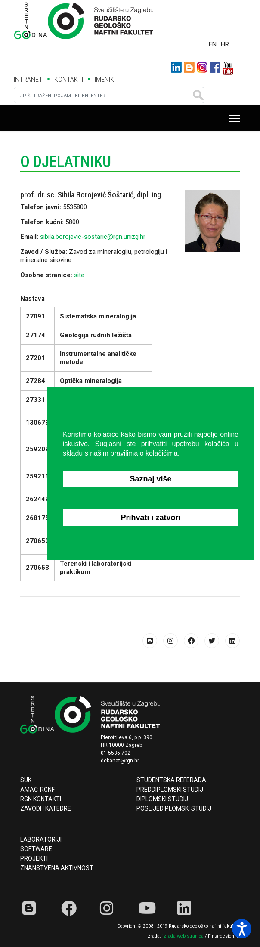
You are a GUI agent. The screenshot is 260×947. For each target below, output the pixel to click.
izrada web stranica (183, 936)
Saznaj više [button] (150, 479)
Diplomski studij (162, 799)
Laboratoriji (41, 839)
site (79, 275)
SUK (25, 780)
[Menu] (234, 118)
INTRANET (28, 79)
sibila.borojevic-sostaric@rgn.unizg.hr (92, 237)
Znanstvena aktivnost (56, 867)
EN (213, 44)
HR (225, 44)
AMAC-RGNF (37, 789)
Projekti (34, 858)
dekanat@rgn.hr (120, 761)
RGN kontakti (40, 799)
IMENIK (104, 79)
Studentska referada (171, 780)
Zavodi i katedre (45, 808)
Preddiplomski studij (169, 789)
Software (36, 848)
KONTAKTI (68, 79)
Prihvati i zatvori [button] (150, 517)
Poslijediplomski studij (173, 808)
